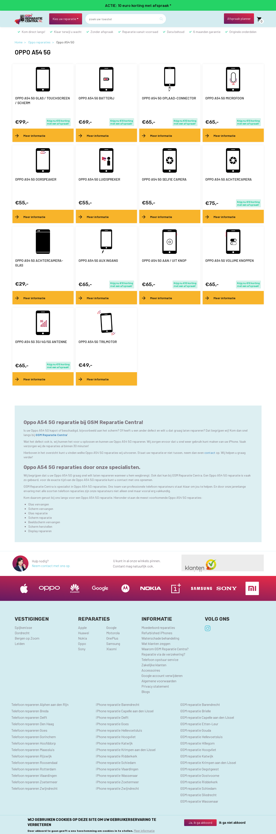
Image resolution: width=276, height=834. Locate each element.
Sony (81, 649)
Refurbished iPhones (156, 633)
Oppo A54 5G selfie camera (164, 179)
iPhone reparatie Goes (112, 724)
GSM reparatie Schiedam (198, 788)
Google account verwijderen (162, 675)
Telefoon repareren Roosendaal (34, 762)
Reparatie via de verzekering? (163, 654)
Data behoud (175, 32)
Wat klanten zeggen (155, 643)
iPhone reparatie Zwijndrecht (117, 788)
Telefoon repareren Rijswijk (31, 756)
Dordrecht (22, 633)
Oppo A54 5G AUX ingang (98, 260)
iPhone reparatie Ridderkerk (116, 756)
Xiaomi (111, 649)
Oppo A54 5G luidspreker (99, 179)
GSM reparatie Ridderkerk (199, 782)
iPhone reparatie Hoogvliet (116, 737)
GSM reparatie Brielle (195, 711)
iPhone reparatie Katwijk (114, 743)
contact (210, 452)
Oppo (82, 643)
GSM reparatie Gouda (195, 730)
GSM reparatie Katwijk (196, 756)
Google (111, 627)
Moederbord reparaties (158, 627)
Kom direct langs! (33, 32)
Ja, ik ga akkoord (200, 822)
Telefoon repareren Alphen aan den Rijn (39, 704)
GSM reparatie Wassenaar (199, 801)
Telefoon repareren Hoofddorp (33, 743)
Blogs (145, 691)
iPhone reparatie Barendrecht (117, 704)
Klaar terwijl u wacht (68, 32)
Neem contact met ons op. (51, 566)
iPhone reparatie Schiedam (116, 762)
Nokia (82, 638)
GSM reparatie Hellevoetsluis (201, 737)
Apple (82, 627)
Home (18, 42)
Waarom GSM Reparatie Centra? (165, 649)
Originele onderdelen (242, 32)
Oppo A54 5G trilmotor (98, 342)
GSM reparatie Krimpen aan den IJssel (208, 762)
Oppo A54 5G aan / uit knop (164, 260)
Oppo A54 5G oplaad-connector (169, 98)
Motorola (113, 633)
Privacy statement (155, 686)
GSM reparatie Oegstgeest (199, 769)
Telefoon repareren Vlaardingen (34, 775)
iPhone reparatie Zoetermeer (117, 782)
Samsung (113, 643)
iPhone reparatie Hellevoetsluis (119, 730)
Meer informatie (144, 830)
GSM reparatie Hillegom (197, 743)
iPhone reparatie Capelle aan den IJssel (124, 711)
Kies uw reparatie (64, 19)
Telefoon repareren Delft (29, 717)
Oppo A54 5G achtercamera (228, 179)
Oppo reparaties (39, 42)
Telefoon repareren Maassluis (32, 749)
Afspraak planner (239, 18)
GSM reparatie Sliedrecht (198, 795)
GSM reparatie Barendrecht (200, 704)
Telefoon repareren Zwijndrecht (34, 788)
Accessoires (150, 670)
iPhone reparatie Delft (112, 717)
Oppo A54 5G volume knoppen (229, 260)
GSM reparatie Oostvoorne (199, 775)
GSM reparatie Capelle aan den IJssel (207, 717)
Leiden (20, 643)
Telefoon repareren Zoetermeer (34, 782)
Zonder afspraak (102, 32)
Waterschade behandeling (160, 638)
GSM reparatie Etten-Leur (199, 724)
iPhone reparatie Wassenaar (117, 775)
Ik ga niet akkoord (232, 822)
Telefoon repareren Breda (29, 711)
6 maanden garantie (206, 32)
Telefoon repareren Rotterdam (33, 769)
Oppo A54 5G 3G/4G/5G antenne (41, 342)
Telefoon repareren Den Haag (32, 724)
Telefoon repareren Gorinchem (33, 737)
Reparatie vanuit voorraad (140, 32)
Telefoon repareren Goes (29, 730)
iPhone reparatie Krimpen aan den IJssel (125, 749)
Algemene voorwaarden (158, 681)
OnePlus (112, 638)
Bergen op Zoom (27, 638)
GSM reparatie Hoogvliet (198, 749)
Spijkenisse (23, 627)
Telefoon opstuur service (159, 659)
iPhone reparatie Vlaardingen (117, 769)
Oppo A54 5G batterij (96, 98)
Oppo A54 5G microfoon (224, 98)
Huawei (83, 633)
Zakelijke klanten (153, 665)
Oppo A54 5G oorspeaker (35, 179)
